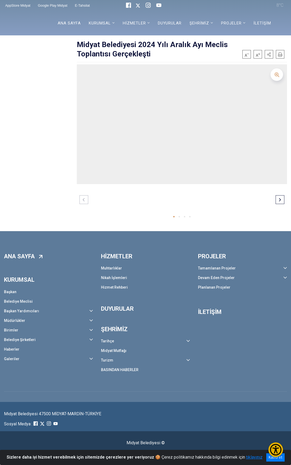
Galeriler (11, 359)
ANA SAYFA (69, 23)
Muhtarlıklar (111, 268)
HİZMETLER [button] (134, 23)
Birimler (11, 330)
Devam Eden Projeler (216, 278)
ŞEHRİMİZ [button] (199, 23)
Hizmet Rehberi (114, 287)
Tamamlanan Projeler (217, 268)
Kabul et (275, 457)
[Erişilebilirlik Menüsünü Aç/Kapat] (275, 449)
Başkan (10, 292)
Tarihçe (107, 341)
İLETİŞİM (262, 23)
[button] (269, 54)
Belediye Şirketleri (20, 340)
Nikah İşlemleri (114, 278)
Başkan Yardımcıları (21, 311)
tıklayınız (254, 457)
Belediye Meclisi (18, 301)
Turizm (107, 360)
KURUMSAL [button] (100, 23)
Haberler (11, 349)
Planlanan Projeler (214, 287)
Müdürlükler (14, 320)
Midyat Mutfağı (113, 350)
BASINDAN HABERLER (119, 370)
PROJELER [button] (231, 23)
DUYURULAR (170, 23)
